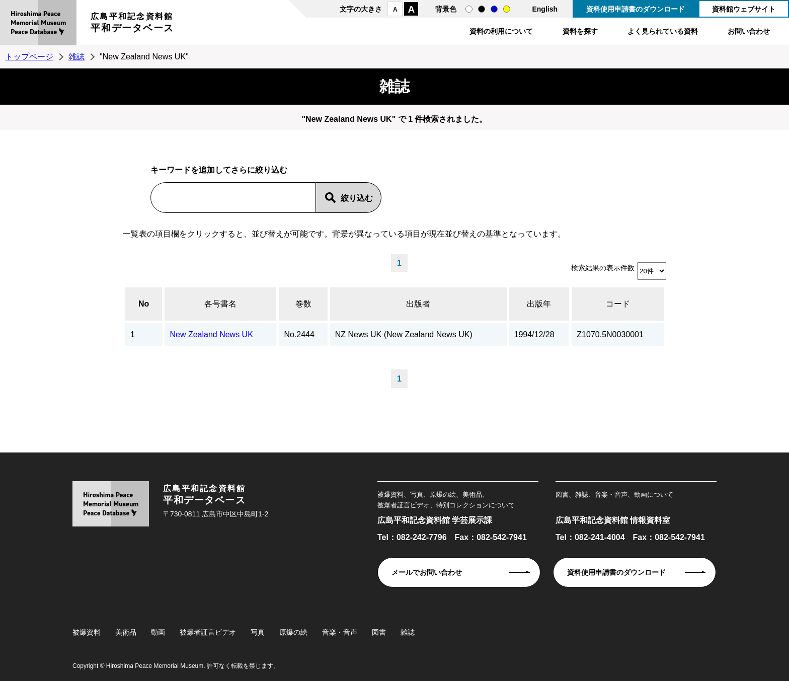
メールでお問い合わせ (426, 572)
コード (618, 303)
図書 (379, 632)
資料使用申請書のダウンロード (635, 9)
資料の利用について (501, 31)
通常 (468, 9)
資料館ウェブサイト (743, 9)
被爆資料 (86, 632)
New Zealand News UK (211, 334)
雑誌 (76, 56)
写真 (258, 632)
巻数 (303, 303)
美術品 (125, 632)
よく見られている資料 (662, 31)
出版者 (418, 303)
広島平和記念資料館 (132, 24)
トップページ (29, 56)
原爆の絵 (293, 632)
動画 (158, 632)
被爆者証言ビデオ (208, 632)
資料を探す (580, 31)
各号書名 (220, 303)
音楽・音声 (339, 632)
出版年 (539, 303)
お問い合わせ (749, 31)
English (545, 9)
